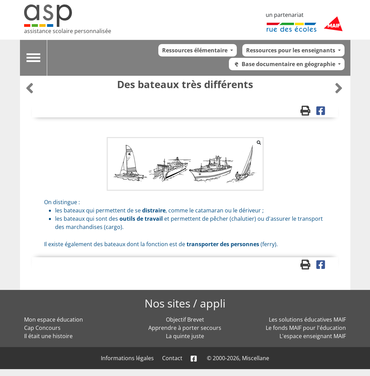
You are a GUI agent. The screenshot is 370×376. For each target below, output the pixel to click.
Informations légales (127, 358)
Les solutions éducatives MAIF (307, 319)
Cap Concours (42, 328)
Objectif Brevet (185, 319)
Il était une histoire (48, 336)
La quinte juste (185, 336)
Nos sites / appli (185, 303)
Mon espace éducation (53, 319)
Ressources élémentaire (195, 50)
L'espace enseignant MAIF (312, 336)
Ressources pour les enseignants (291, 50)
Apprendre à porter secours (184, 328)
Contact (172, 358)
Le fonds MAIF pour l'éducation (306, 328)
